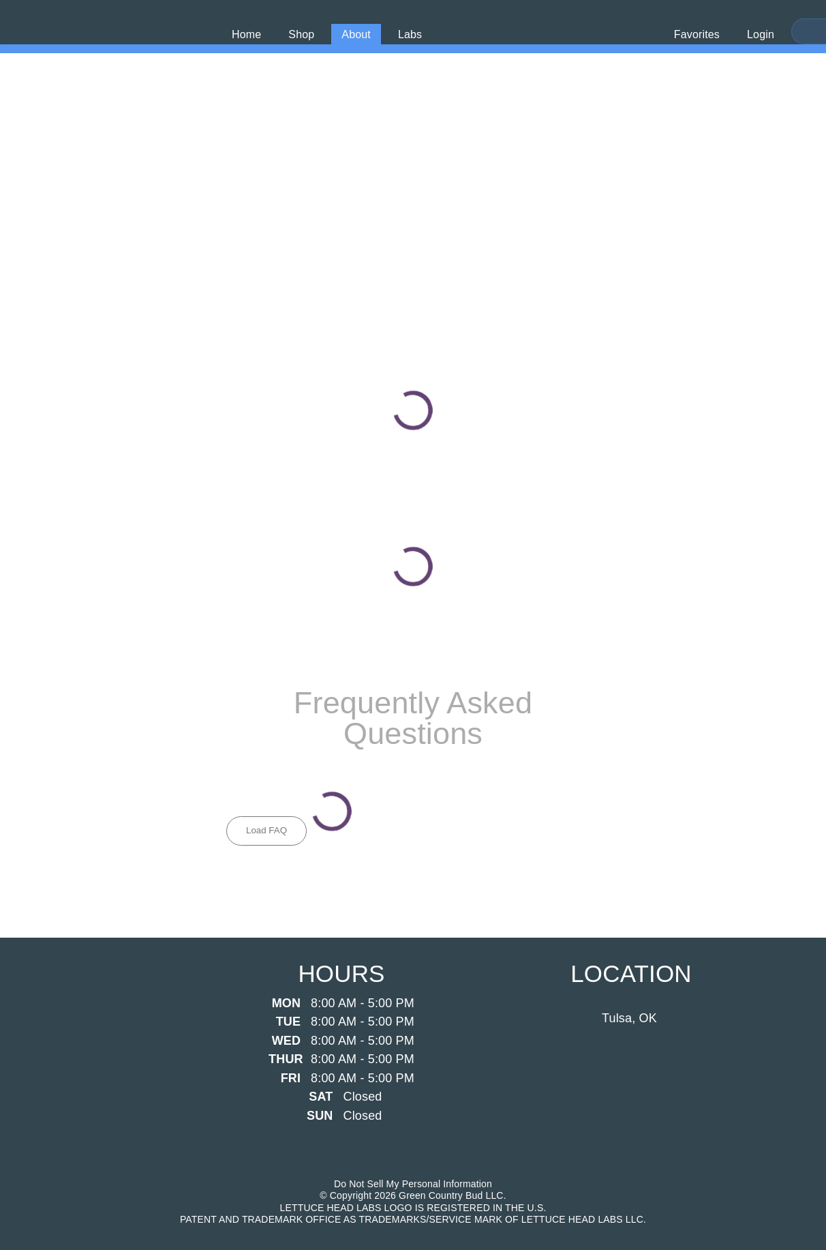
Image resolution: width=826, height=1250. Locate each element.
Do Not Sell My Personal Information (413, 1183)
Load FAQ (266, 830)
